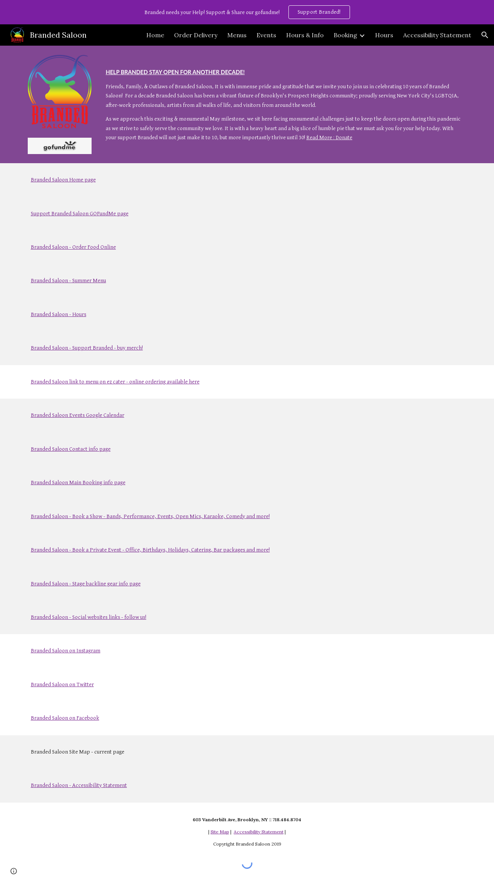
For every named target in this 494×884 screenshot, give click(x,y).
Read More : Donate (329, 137)
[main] (284, 100)
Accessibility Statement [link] (437, 35)
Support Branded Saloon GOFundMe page (79, 213)
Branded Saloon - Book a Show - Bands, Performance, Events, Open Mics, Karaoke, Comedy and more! (150, 516)
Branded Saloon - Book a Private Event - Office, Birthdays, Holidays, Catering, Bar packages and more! (150, 550)
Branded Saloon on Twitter (62, 684)
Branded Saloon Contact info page (71, 449)
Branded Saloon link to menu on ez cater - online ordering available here (115, 381)
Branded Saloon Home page (63, 179)
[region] (247, 12)
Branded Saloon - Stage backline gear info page (86, 583)
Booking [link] (345, 35)
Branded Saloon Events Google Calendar (77, 415)
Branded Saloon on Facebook (65, 718)
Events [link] (266, 35)
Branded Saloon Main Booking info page (78, 482)
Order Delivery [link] (195, 35)
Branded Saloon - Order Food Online (73, 247)
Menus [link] (237, 35)
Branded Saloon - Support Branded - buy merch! (87, 348)
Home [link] (155, 35)
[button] (485, 35)
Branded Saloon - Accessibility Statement (79, 785)
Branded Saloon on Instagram (65, 650)
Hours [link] (384, 35)
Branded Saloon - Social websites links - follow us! (88, 617)
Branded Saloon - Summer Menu (68, 280)
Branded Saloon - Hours (58, 314)
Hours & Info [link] (305, 35)
